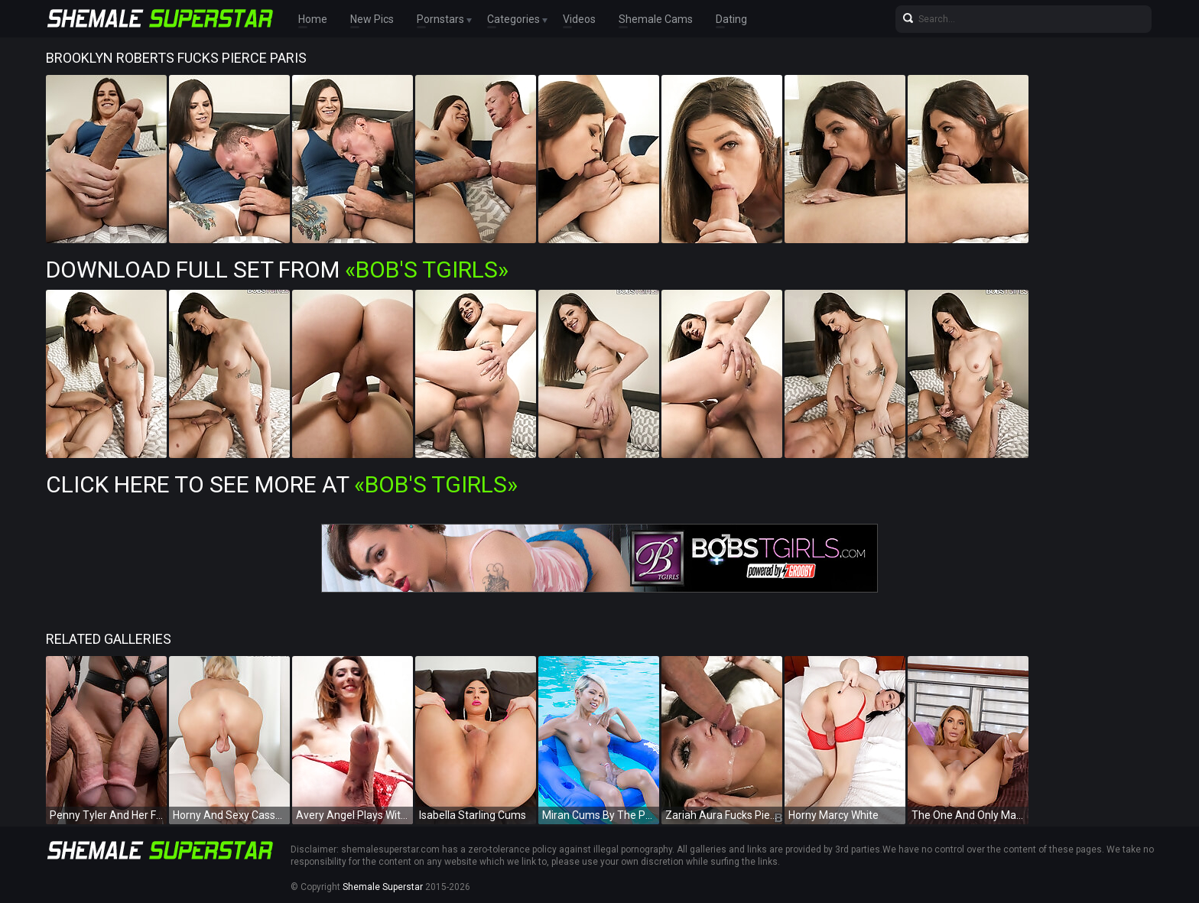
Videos (579, 19)
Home (312, 19)
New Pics (372, 19)
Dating (731, 19)
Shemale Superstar (383, 887)
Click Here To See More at (282, 484)
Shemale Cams (656, 19)
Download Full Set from (277, 269)
